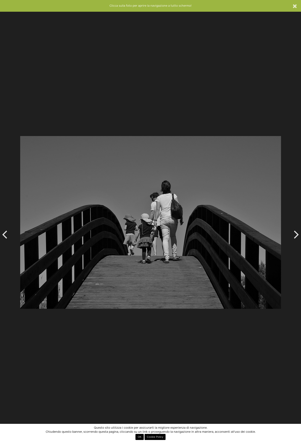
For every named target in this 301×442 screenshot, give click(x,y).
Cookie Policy (155, 437)
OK (140, 437)
